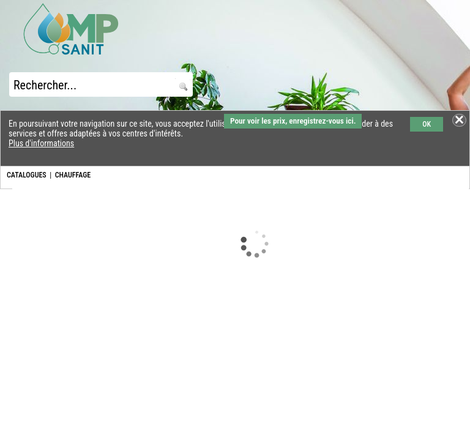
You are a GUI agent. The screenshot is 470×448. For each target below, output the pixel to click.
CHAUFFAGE (73, 175)
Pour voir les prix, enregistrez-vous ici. (293, 120)
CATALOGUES (27, 175)
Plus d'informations (41, 143)
